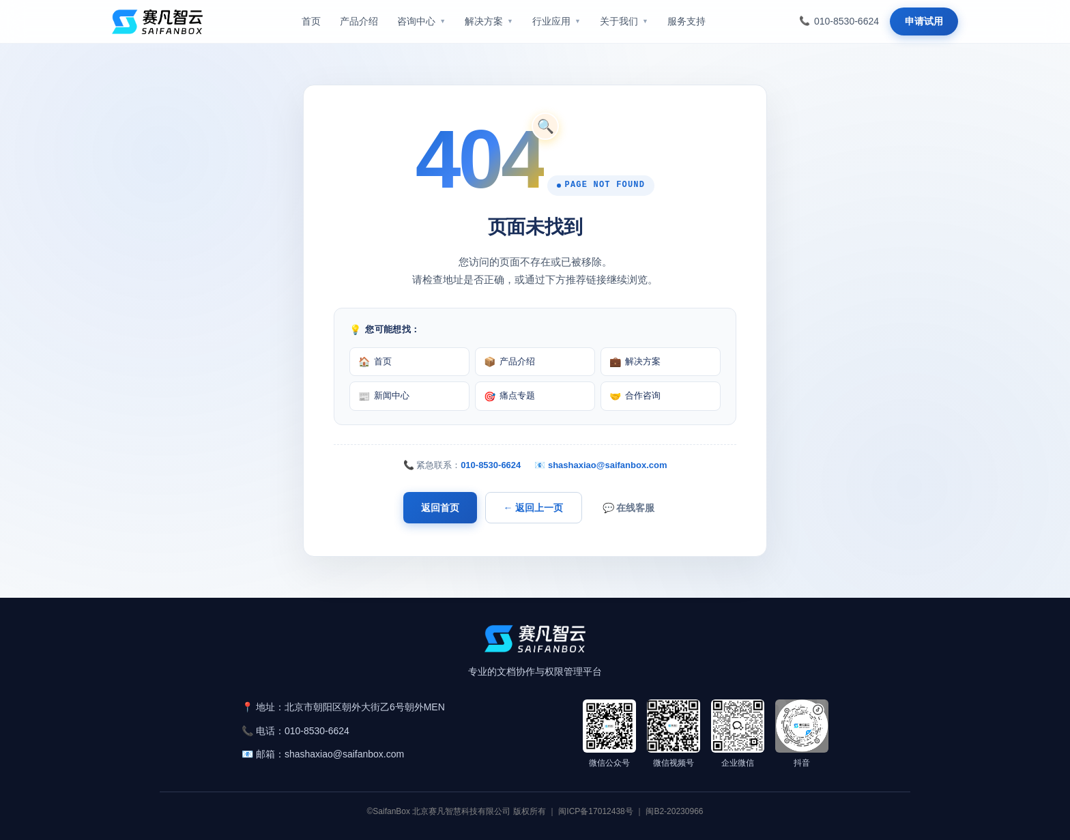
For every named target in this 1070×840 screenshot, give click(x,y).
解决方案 (635, 361)
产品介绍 (509, 361)
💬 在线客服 (629, 507)
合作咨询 (635, 395)
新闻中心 (383, 395)
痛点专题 (509, 395)
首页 (375, 361)
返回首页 (440, 507)
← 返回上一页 (534, 507)
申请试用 (924, 21)
